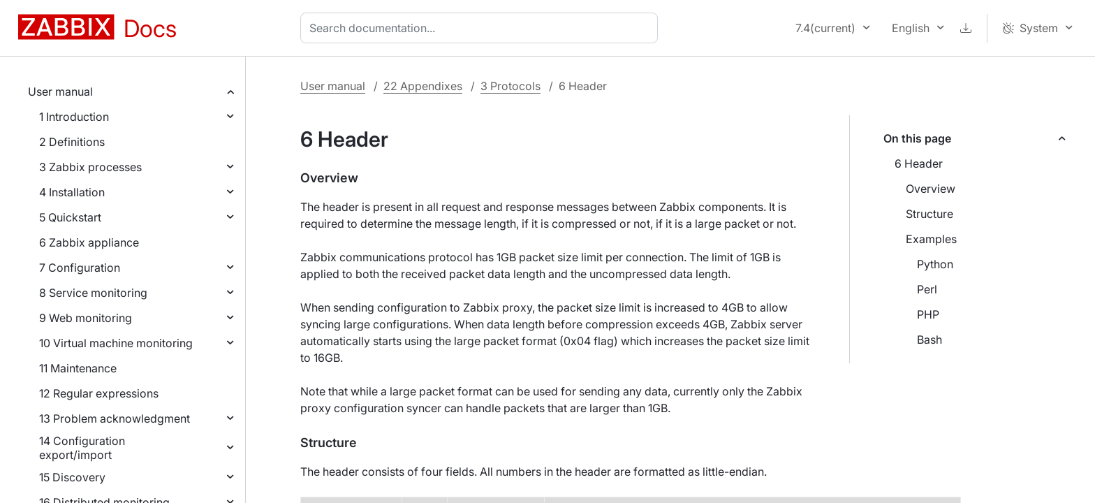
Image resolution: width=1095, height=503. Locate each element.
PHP (928, 314)
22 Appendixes (422, 86)
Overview (930, 189)
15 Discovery (72, 477)
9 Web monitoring (85, 318)
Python (935, 264)
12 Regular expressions (99, 393)
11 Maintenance (78, 368)
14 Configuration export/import (82, 448)
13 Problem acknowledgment (114, 418)
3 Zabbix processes (90, 167)
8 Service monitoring (93, 293)
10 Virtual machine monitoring (116, 343)
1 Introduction (74, 117)
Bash (929, 340)
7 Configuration (79, 268)
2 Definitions (72, 142)
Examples (931, 239)
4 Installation (72, 192)
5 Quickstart (70, 217)
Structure (929, 214)
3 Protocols (510, 86)
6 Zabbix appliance (89, 242)
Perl (927, 289)
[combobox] (481, 28)
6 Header (919, 163)
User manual (60, 92)
